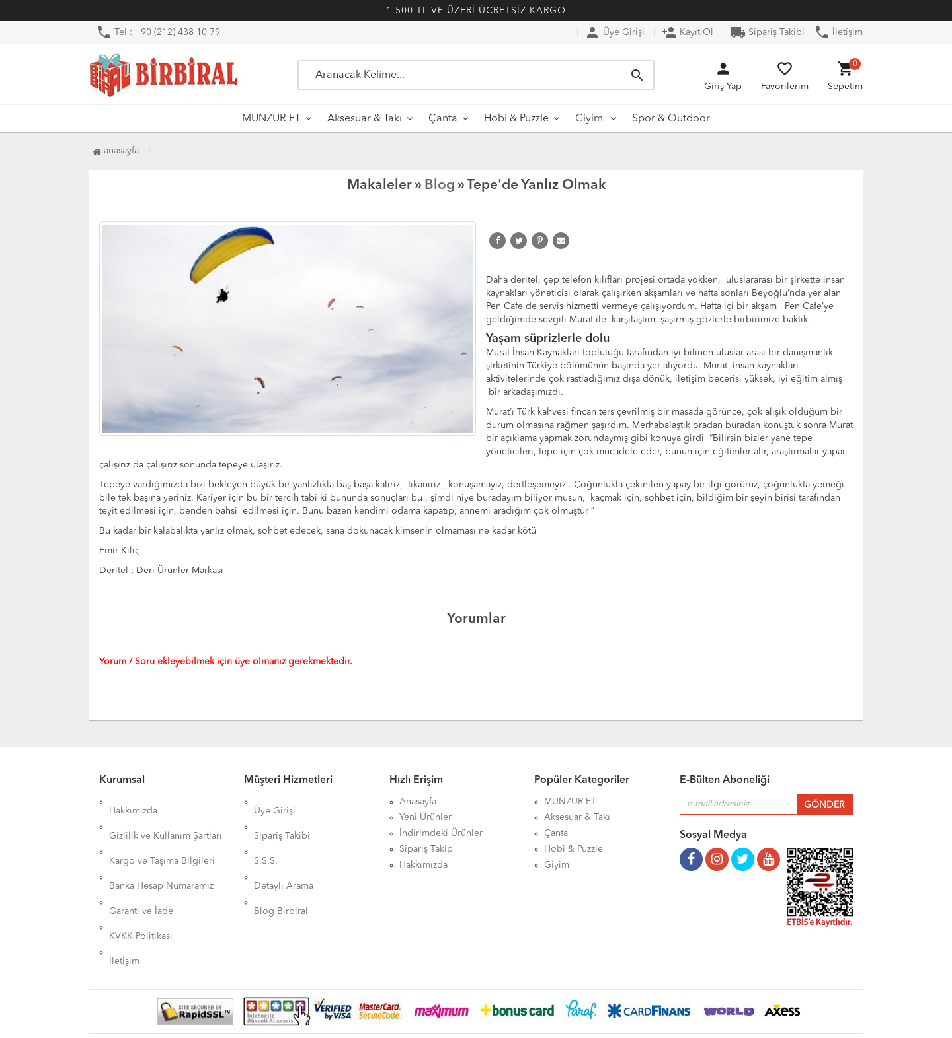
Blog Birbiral (281, 865)
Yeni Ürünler (425, 817)
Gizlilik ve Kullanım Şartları (165, 817)
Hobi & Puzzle (516, 119)
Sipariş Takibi (767, 32)
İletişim (838, 32)
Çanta (442, 119)
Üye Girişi (614, 32)
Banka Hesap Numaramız (161, 849)
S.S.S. (266, 833)
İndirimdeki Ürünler (441, 833)
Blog (439, 185)
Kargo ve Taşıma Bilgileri (162, 833)
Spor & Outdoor (671, 119)
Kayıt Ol (687, 32)
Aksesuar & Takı (364, 119)
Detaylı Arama (283, 849)
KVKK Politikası (141, 880)
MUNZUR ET (271, 119)
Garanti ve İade (141, 865)
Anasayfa (116, 150)
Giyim (590, 119)
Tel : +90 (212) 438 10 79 (158, 32)
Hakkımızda (133, 801)
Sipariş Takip (426, 849)
